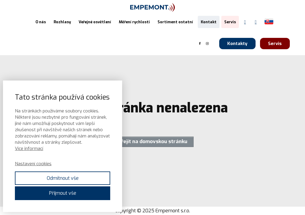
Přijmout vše (62, 193)
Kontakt (209, 21)
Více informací (29, 148)
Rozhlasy (62, 21)
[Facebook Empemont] (245, 22)
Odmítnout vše (63, 178)
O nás (40, 21)
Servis (230, 21)
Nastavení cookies (33, 164)
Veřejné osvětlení (95, 21)
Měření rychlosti (134, 21)
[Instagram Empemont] (256, 22)
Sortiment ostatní (175, 21)
